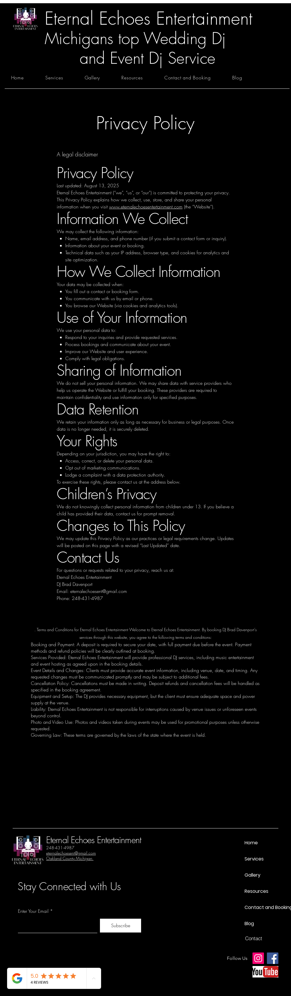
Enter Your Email (33, 911)
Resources (256, 891)
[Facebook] (272, 958)
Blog (249, 923)
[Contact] (254, 938)
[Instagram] (258, 958)
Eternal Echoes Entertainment (93, 840)
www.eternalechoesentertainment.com (146, 206)
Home (251, 842)
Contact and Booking (265, 907)
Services (254, 858)
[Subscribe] (120, 926)
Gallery (252, 875)
